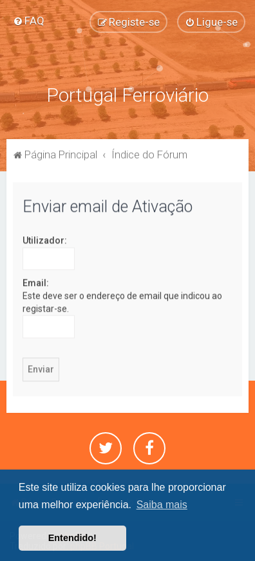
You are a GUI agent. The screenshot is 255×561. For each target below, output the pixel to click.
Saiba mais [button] (162, 504)
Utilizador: (45, 239)
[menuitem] (29, 20)
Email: (36, 283)
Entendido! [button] (72, 538)
